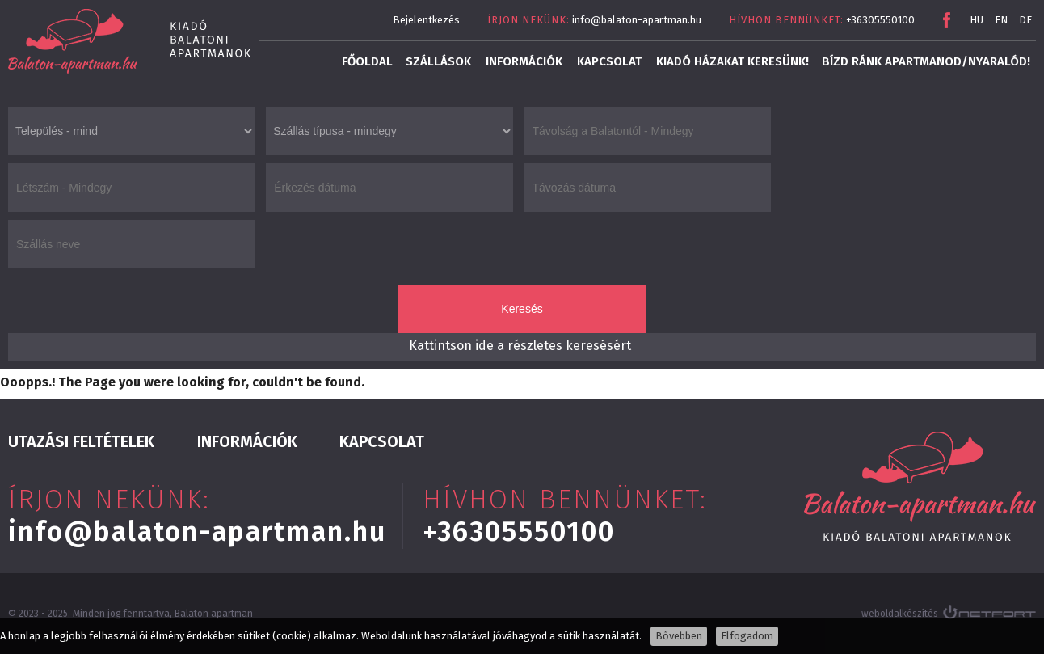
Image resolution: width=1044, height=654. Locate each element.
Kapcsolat (609, 61)
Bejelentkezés (426, 20)
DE (1025, 20)
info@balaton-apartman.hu (636, 20)
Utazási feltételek (81, 441)
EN (1001, 20)
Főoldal (367, 61)
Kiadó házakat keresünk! (732, 61)
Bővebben (678, 636)
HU (976, 20)
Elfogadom (747, 636)
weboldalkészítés (899, 613)
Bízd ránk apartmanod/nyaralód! (926, 61)
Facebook (946, 20)
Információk (524, 61)
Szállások (438, 61)
